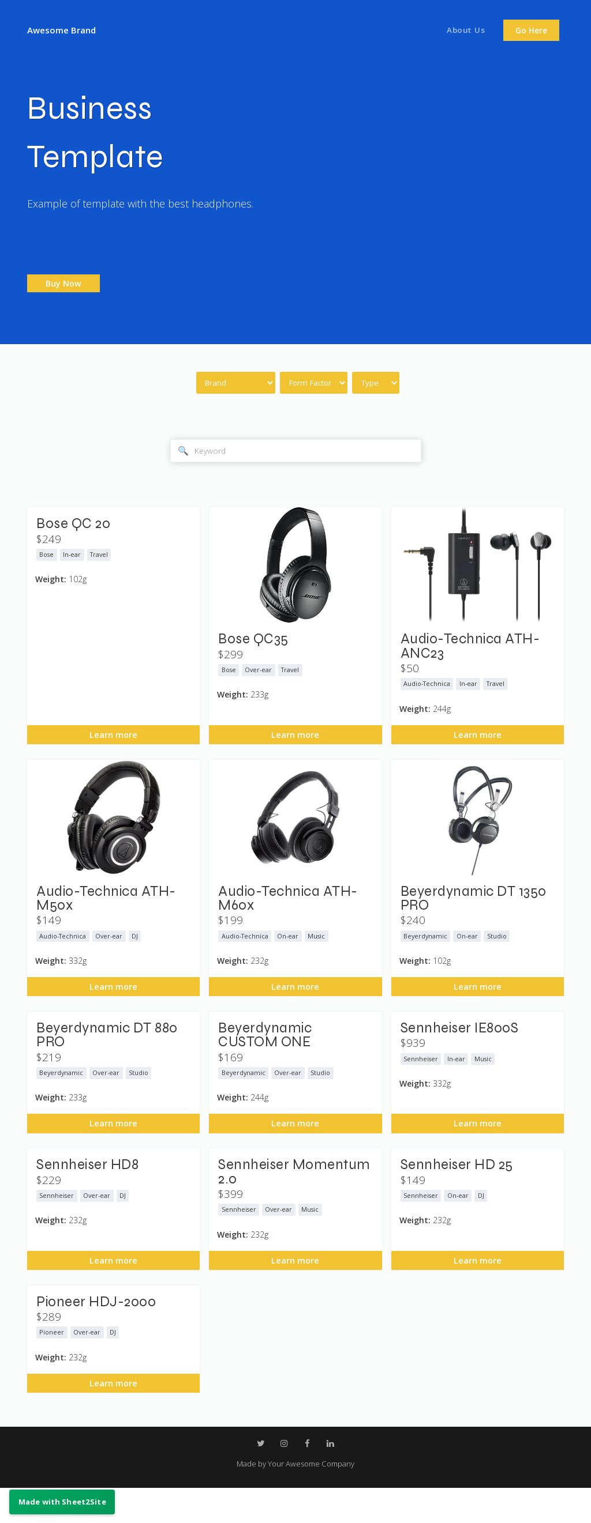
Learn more (113, 744)
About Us (464, 30)
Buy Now (63, 283)
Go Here (531, 30)
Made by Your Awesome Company (296, 1498)
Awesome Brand (65, 29)
